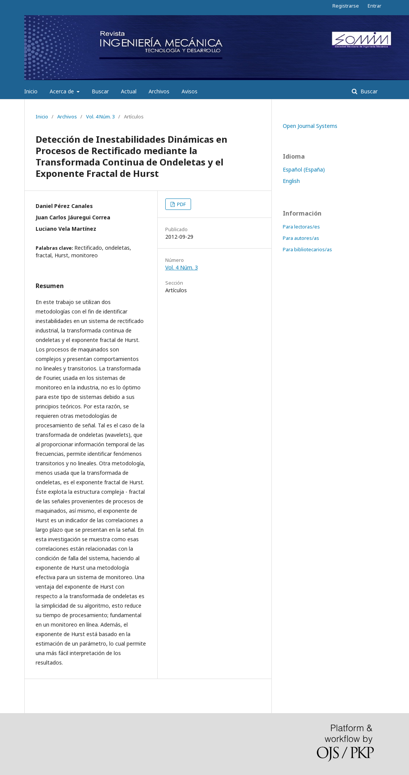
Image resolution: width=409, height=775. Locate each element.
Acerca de (62, 91)
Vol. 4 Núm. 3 (100, 116)
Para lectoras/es (301, 226)
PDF (181, 204)
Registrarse (345, 5)
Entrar (374, 5)
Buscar (100, 91)
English (291, 180)
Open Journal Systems (310, 125)
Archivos (159, 91)
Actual (128, 91)
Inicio (31, 91)
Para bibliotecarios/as (307, 249)
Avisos (189, 91)
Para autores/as (301, 238)
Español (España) (304, 169)
